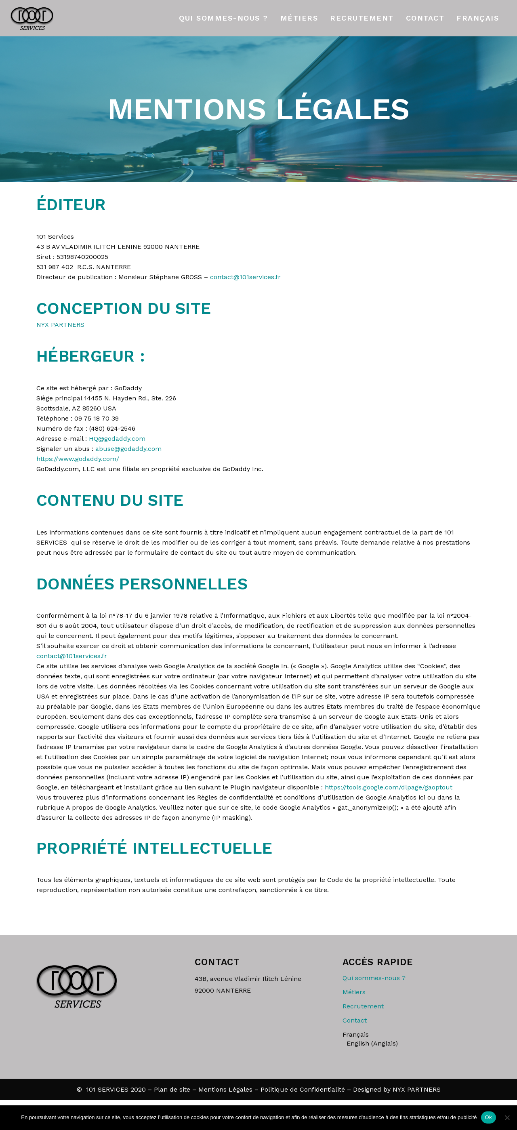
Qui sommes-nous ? (374, 978)
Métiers (354, 992)
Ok (488, 1117)
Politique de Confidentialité (303, 1089)
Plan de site (172, 1089)
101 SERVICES (107, 1089)
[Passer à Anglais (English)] (414, 1043)
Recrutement (363, 1006)
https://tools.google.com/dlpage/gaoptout (388, 787)
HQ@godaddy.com (117, 438)
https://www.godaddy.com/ (77, 459)
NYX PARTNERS (60, 324)
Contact (355, 1020)
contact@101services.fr (245, 277)
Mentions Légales (225, 1089)
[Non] (507, 1117)
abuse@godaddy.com (128, 448)
